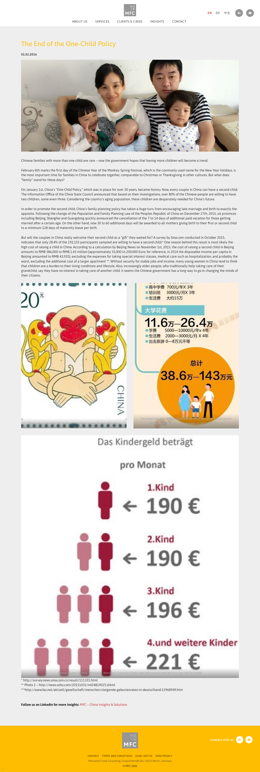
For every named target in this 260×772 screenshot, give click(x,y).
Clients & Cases (130, 21)
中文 (227, 13)
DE (218, 13)
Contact (179, 21)
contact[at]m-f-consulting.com (250, 13)
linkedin (239, 13)
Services (102, 21)
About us (79, 21)
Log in (3, 769)
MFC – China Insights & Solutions (103, 705)
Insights (157, 21)
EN (210, 13)
